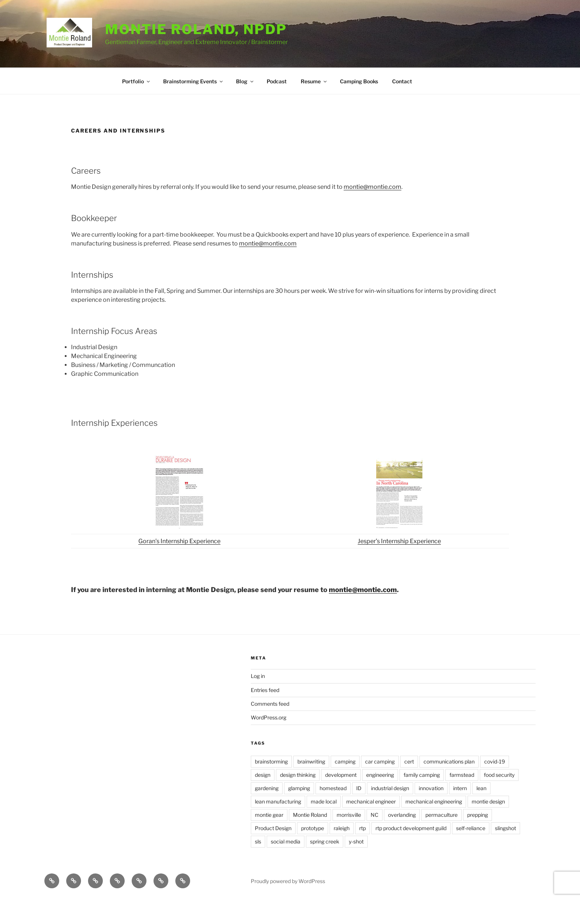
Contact (402, 81)
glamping (299, 788)
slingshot (505, 828)
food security (499, 775)
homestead (333, 788)
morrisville (349, 815)
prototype (312, 828)
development (341, 775)
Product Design (273, 828)
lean (481, 788)
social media (285, 841)
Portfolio (136, 81)
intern (460, 788)
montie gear (269, 815)
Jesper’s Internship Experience (399, 541)
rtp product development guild (410, 828)
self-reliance (470, 828)
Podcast (277, 81)
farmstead (461, 775)
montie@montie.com (372, 186)
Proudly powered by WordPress (288, 881)
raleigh (342, 828)
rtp (362, 828)
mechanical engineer (371, 801)
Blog (245, 81)
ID (358, 788)
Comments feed (270, 704)
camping (345, 761)
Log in (258, 676)
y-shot (356, 841)
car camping (380, 761)
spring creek (324, 841)
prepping (477, 815)
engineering (380, 775)
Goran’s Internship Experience (179, 541)
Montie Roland (310, 815)
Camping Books (359, 81)
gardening (267, 788)
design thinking (298, 775)
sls (258, 841)
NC (374, 815)
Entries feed (265, 690)
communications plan (449, 761)
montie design (488, 801)
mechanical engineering (433, 801)
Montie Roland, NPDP (196, 29)
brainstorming (271, 761)
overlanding (402, 815)
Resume (314, 81)
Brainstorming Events (193, 81)
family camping (422, 775)
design (262, 775)
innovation (431, 788)
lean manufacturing (278, 801)
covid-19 (494, 761)
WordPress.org (268, 717)
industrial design (390, 788)
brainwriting (311, 761)
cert (409, 761)
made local (324, 801)
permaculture (441, 815)
